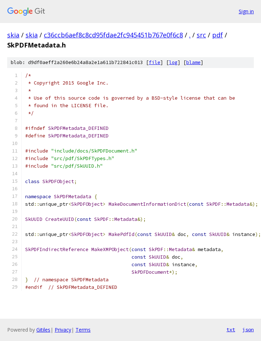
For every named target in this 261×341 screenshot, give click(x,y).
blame (193, 62)
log (173, 62)
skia (13, 35)
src (201, 35)
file (154, 62)
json (248, 329)
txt (230, 329)
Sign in (246, 11)
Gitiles (43, 329)
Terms (83, 329)
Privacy (63, 329)
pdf (217, 35)
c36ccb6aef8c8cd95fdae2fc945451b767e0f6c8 (113, 35)
